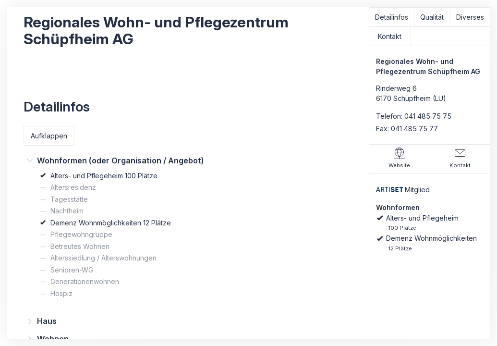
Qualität (432, 17)
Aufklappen (49, 136)
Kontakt (389, 36)
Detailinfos (391, 17)
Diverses (470, 17)
